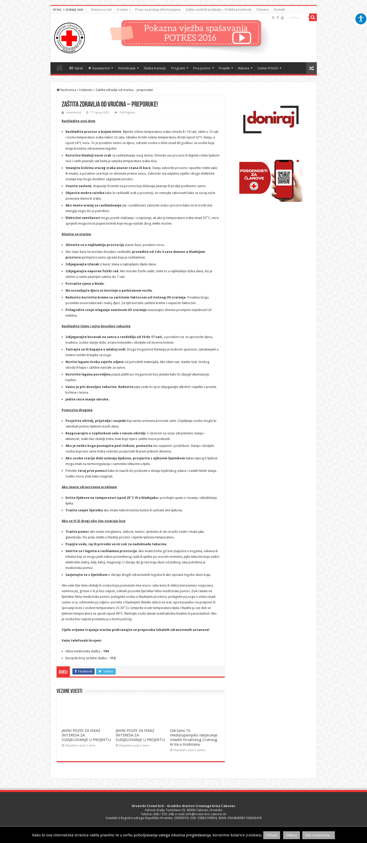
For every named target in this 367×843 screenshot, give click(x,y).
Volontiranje (127, 68)
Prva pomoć (202, 68)
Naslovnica (59, 67)
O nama (122, 9)
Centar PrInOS (267, 68)
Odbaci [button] (291, 835)
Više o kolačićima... (318, 835)
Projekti (224, 68)
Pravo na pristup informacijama (157, 9)
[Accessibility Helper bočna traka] (361, 19)
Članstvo (262, 9)
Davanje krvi (99, 68)
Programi (178, 68)
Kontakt (279, 9)
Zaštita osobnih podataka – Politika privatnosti (219, 9)
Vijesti (76, 68)
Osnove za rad (101, 9)
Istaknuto (86, 90)
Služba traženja (155, 68)
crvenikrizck (73, 112)
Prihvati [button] (271, 835)
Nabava (243, 68)
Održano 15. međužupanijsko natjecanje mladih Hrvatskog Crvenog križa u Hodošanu (193, 737)
